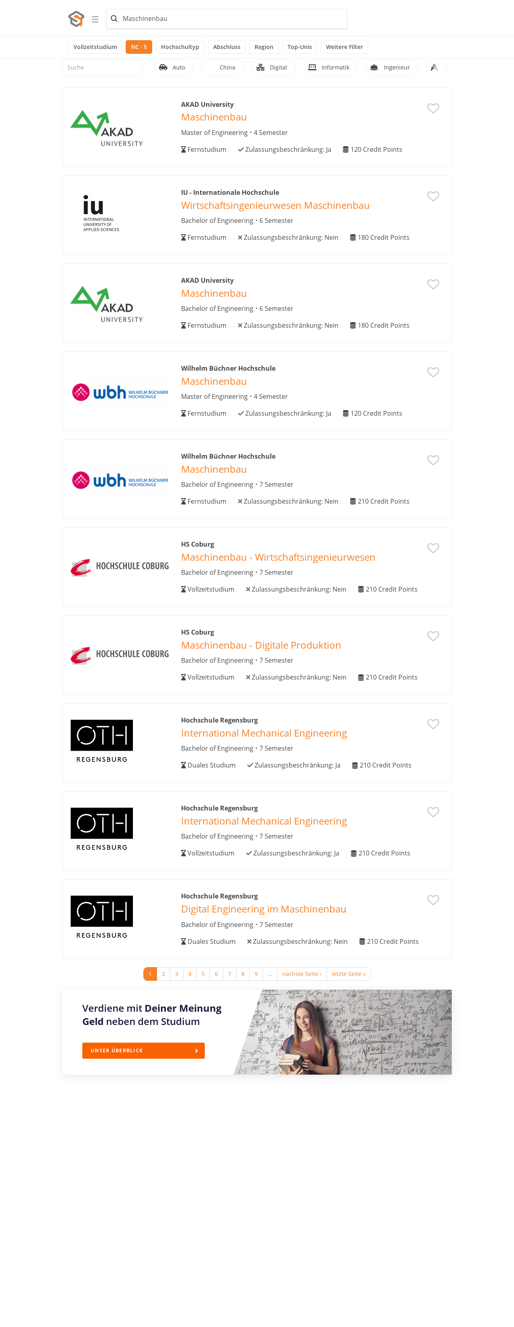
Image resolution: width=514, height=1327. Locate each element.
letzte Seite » (349, 974)
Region (264, 47)
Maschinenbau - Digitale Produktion (261, 644)
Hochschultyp (180, 47)
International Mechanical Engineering (264, 732)
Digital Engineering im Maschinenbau (264, 908)
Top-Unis (300, 47)
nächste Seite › (302, 974)
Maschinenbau (214, 116)
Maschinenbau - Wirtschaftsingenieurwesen (278, 556)
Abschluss (227, 47)
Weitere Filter (344, 47)
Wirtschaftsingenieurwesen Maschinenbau (275, 205)
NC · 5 (139, 47)
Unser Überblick (117, 1050)
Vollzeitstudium (95, 47)
